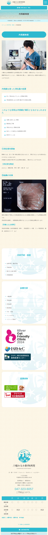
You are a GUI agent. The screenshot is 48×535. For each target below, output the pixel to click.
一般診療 (9, 296)
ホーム (3, 25)
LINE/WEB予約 (24, 529)
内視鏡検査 (10, 275)
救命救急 (9, 308)
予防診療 (9, 300)
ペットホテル (10, 315)
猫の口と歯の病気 (11, 271)
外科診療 (9, 304)
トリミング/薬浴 (11, 319)
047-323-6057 (24, 489)
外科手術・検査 (10, 25)
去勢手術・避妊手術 (12, 263)
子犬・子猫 (10, 311)
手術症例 (9, 267)
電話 (24, 7)
